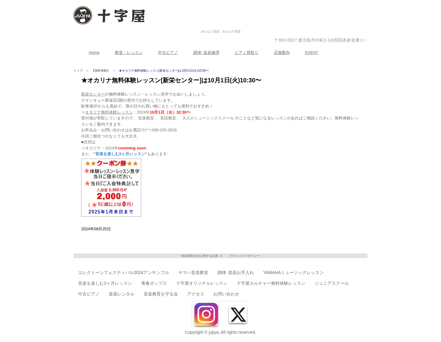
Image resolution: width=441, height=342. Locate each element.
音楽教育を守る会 (161, 293)
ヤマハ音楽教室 (193, 272)
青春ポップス (154, 283)
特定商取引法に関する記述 (199, 255)
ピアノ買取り (246, 52)
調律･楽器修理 (206, 52)
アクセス (195, 293)
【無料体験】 (101, 70)
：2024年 (137, 112)
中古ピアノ (168, 52)
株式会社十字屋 (221, 25)
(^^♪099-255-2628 (161, 130)
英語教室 (168, 118)
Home (94, 52)
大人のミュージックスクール (208, 118)
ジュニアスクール (332, 283)
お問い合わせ (226, 293)
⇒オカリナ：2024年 (113, 148)
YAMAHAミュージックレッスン (293, 272)
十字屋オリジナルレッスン (202, 283)
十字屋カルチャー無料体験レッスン (271, 283)
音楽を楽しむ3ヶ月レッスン (105, 283)
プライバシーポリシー (244, 255)
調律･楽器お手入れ (235, 272)
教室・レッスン (129, 52)
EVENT (311, 52)
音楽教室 (146, 118)
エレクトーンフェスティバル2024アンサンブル (123, 272)
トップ (78, 70)
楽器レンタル (121, 293)
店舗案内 (282, 52)
